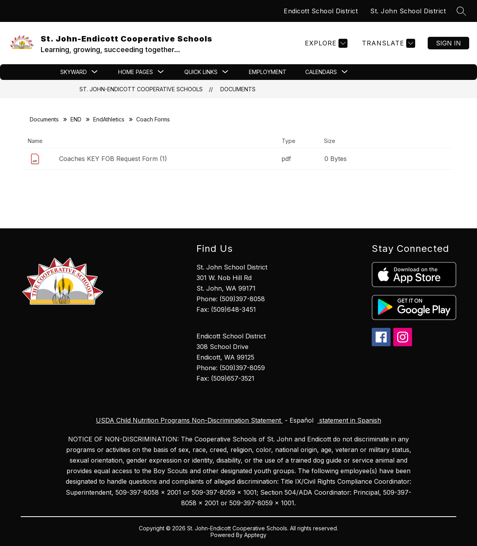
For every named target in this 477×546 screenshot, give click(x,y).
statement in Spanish (349, 420)
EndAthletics (108, 119)
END (75, 119)
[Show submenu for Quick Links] (201, 72)
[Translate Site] (387, 43)
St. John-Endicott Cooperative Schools (141, 89)
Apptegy (255, 535)
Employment (267, 72)
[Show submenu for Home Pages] (135, 72)
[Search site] (461, 11)
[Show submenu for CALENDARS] (321, 72)
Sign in (448, 43)
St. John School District (408, 11)
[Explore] (325, 43)
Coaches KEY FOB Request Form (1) (113, 159)
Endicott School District (321, 11)
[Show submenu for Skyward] (73, 72)
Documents (238, 89)
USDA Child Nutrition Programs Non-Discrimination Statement (189, 420)
